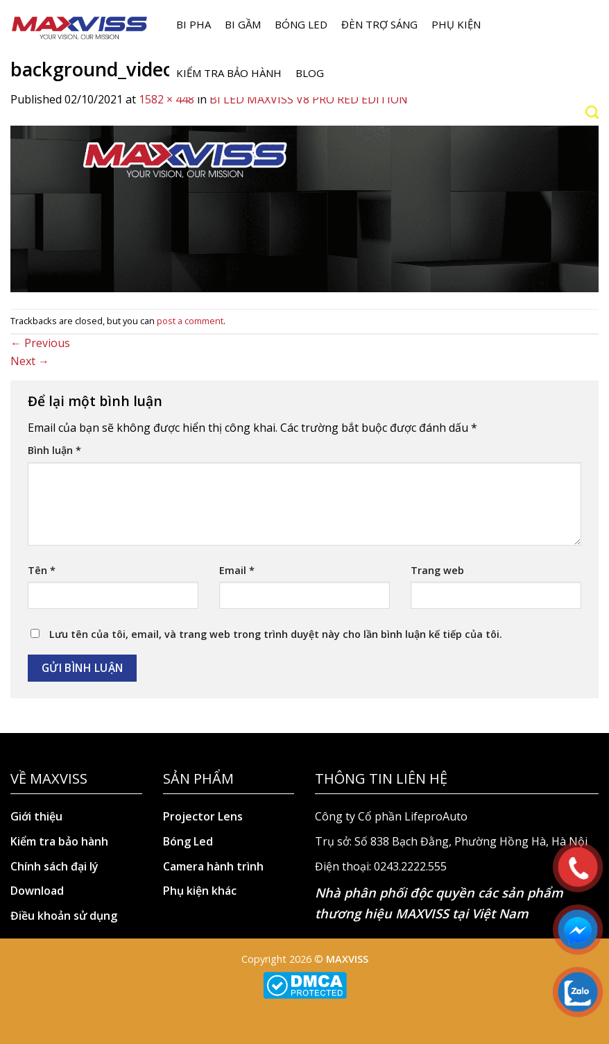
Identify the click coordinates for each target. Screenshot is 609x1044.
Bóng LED (301, 24)
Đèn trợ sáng (379, 24)
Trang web (437, 570)
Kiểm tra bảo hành (229, 73)
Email (237, 570)
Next (29, 361)
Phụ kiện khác (200, 890)
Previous (40, 343)
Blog (309, 73)
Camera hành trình (213, 866)
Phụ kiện (456, 24)
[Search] (592, 112)
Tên (41, 570)
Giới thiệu (36, 816)
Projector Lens (203, 816)
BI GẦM (243, 24)
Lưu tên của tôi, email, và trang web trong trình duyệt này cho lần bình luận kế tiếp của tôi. (275, 634)
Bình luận (54, 450)
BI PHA (193, 24)
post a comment (190, 320)
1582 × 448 (166, 99)
